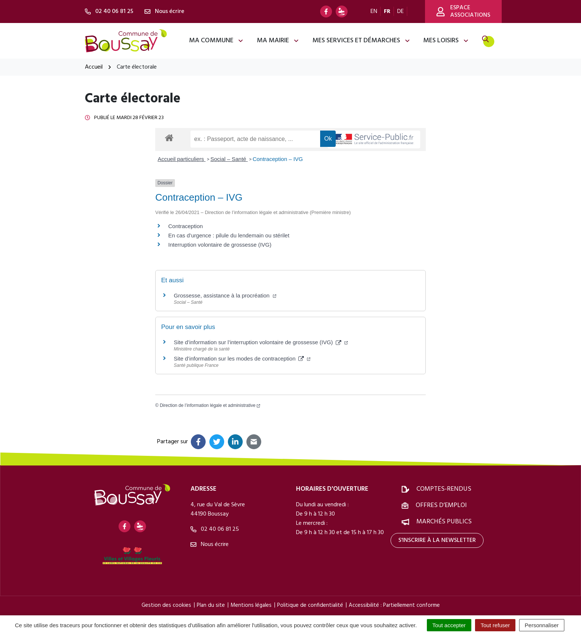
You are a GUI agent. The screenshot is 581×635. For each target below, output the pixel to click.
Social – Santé (229, 159)
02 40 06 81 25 (214, 529)
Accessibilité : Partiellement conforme (394, 605)
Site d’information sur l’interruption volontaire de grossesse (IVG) (261, 342)
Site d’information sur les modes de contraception (242, 358)
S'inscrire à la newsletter (437, 540)
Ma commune (216, 40)
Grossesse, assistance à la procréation (225, 295)
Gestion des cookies (166, 605)
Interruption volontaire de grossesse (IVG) (219, 244)
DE (400, 11)
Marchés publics (444, 521)
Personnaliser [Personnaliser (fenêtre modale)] (542, 625)
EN (374, 11)
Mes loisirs (446, 40)
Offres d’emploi (441, 505)
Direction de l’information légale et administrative (210, 405)
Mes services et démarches (361, 40)
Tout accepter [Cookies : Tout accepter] (449, 625)
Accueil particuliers (182, 159)
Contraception (185, 226)
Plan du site (211, 605)
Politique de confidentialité (310, 605)
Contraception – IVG (278, 159)
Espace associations (463, 11)
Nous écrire (209, 544)
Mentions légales (251, 605)
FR (387, 11)
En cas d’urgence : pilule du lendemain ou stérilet (228, 235)
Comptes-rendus (443, 489)
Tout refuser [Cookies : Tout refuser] (495, 625)
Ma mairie (278, 40)
